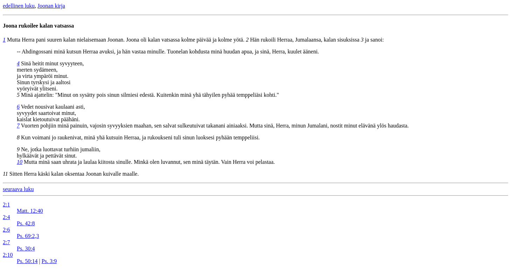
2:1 (6, 204)
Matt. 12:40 (30, 211)
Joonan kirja (51, 6)
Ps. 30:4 (26, 248)
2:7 (6, 242)
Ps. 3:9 (49, 261)
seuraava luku (18, 189)
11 (5, 174)
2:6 (6, 230)
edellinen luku (19, 6)
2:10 (8, 255)
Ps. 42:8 (26, 223)
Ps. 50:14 (27, 261)
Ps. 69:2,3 (28, 236)
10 (19, 162)
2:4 (6, 217)
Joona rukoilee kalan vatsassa (38, 26)
